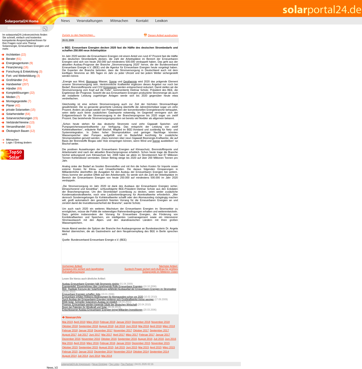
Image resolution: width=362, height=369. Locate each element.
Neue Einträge (99, 364)
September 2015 (88, 347)
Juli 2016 (159, 338)
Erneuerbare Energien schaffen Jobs (81, 294)
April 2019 (80, 321)
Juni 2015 (131, 347)
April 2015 (156, 347)
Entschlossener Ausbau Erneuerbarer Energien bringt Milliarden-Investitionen (102, 309)
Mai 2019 (67, 321)
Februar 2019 (107, 321)
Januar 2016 (123, 343)
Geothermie (130, 81)
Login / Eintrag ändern (19, 142)
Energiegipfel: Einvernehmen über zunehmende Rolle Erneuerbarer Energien (102, 286)
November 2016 (91, 338)
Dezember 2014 (103, 351)
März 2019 (93, 321)
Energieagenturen (17, 63)
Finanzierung (14, 67)
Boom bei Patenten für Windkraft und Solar (84, 307)
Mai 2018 (143, 326)
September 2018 (88, 326)
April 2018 (156, 326)
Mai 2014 (106, 355)
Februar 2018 (70, 330)
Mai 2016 (67, 343)
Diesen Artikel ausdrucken (163, 35)
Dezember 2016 (71, 338)
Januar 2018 (86, 330)
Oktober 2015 (70, 347)
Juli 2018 (120, 326)
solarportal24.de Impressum (75, 364)
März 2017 (132, 334)
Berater (10, 59)
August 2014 (69, 355)
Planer (10, 105)
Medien (10, 97)
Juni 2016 (170, 338)
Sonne (113, 81)
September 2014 (159, 351)
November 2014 (123, 351)
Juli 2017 (83, 334)
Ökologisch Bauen (17, 131)
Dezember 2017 (103, 330)
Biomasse (91, 81)
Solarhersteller (15, 114)
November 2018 (160, 321)
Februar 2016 (107, 343)
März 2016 (93, 343)
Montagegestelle (16, 101)
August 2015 (106, 347)
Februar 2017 (147, 334)
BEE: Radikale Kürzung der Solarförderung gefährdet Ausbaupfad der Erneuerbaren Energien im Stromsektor (119, 289)
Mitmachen (12, 139)
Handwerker (13, 84)
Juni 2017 (94, 334)
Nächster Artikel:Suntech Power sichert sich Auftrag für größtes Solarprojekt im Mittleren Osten (151, 269)
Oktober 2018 (70, 326)
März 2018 (169, 326)
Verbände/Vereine (17, 122)
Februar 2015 (70, 351)
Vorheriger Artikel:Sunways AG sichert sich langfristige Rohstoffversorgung (83, 269)
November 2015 (160, 343)
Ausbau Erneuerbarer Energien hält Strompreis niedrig (90, 284)
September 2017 (159, 330)
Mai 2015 (143, 347)
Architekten (13, 54)
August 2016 (145, 338)
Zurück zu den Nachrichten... (78, 35)
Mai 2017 (106, 334)
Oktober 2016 (109, 338)
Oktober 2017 (141, 330)
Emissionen (110, 87)
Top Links (114, 364)
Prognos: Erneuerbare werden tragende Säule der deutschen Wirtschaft (99, 304)
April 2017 (119, 334)
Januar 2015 (86, 351)
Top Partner (127, 364)
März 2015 (169, 347)
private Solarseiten (17, 109)
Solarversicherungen (19, 118)
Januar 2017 (163, 334)
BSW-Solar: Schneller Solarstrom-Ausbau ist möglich (89, 302)
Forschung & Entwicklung (22, 71)
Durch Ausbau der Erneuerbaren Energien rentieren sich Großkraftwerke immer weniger (108, 299)
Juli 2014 (83, 355)
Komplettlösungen (17, 92)
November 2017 (123, 330)
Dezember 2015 (141, 343)
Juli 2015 (120, 347)
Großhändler (14, 80)
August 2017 (69, 334)
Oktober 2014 (141, 351)
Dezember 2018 (141, 321)
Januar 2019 (123, 321)
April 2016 (80, 343)
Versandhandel (15, 126)
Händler (11, 88)
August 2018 (106, 326)
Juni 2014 (94, 355)
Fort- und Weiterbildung (21, 75)
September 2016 (127, 338)
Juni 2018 (131, 326)
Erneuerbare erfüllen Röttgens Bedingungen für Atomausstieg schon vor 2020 (102, 297)
